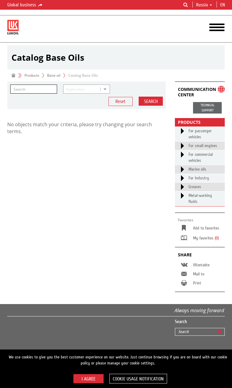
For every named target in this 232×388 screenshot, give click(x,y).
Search (151, 101)
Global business (25, 5)
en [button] (223, 5)
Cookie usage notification (138, 379)
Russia (204, 5)
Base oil (53, 75)
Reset (120, 101)
